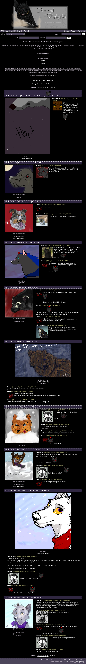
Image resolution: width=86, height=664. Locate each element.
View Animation (27, 158)
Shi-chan (66, 661)
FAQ (2, 31)
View (3, 34)
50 (6, 490)
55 (6, 287)
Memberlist (10, 31)
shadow (15, 242)
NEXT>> (52, 87)
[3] (42, 87)
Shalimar (16, 407)
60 (6, 96)
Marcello (83, 660)
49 (6, 597)
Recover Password (78, 31)
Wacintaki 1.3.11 (45, 660)
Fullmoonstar (40, 325)
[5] (46, 87)
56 (6, 242)
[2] (40, 87)
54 (6, 341)
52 (6, 407)
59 (6, 163)
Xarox (43, 60)
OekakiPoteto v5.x (66, 660)
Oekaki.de (53, 75)
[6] (48, 87)
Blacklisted (16, 96)
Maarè (15, 163)
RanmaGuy (75, 660)
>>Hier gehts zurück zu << (42, 80)
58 (6, 202)
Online (17, 31)
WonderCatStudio (80, 661)
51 (6, 450)
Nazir (37, 610)
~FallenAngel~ (40, 214)
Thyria (43, 64)
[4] (44, 87)
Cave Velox (45, 431)
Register (66, 31)
